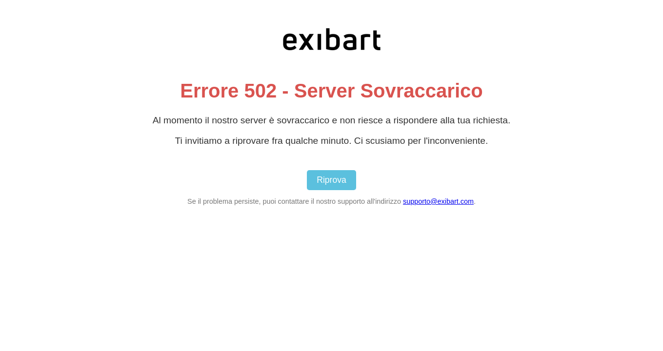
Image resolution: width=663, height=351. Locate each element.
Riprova (331, 180)
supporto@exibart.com (438, 201)
